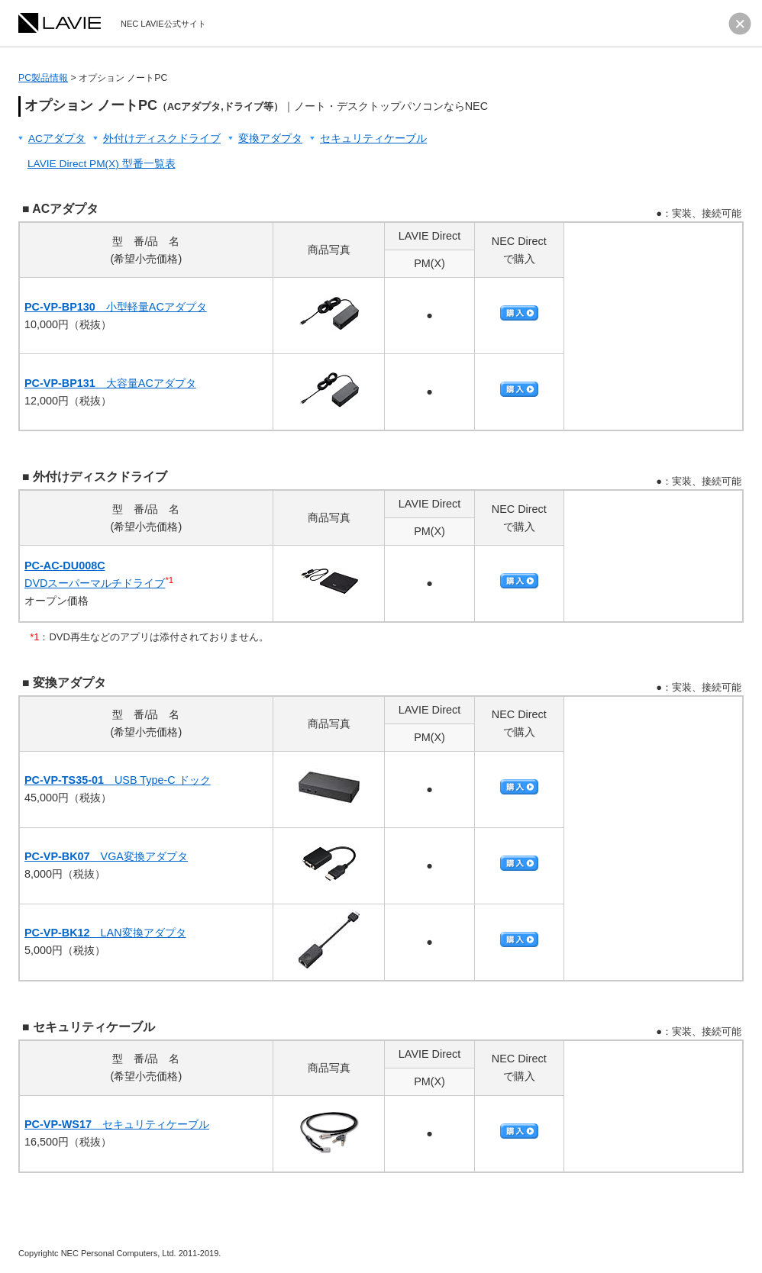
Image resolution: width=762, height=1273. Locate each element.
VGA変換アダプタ (106, 856)
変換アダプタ (270, 138)
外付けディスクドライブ (162, 138)
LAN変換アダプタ (105, 933)
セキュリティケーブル (373, 138)
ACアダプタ (57, 138)
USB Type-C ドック (117, 780)
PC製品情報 (43, 78)
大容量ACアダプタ (110, 383)
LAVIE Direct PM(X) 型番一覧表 (101, 163)
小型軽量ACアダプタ (115, 307)
